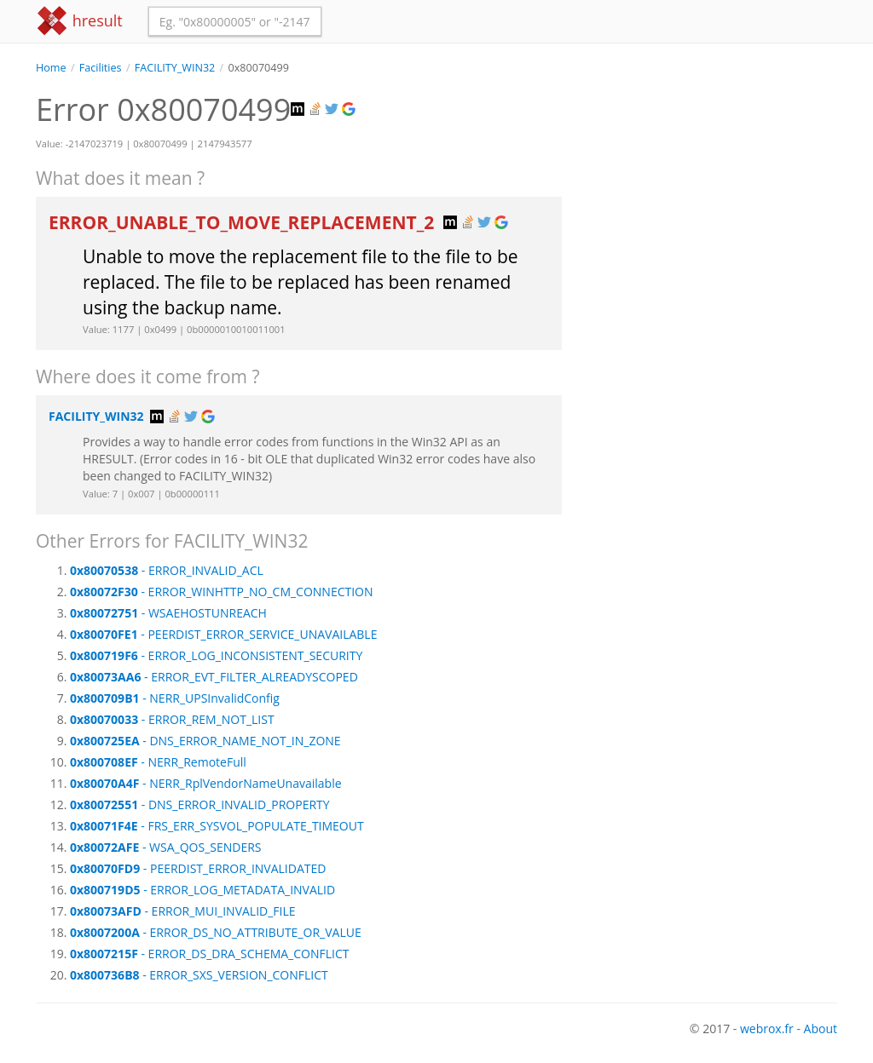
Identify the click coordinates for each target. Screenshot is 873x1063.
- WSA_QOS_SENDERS (166, 847)
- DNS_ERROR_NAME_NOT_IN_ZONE (205, 741)
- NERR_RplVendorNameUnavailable (206, 783)
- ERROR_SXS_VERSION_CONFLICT (199, 975)
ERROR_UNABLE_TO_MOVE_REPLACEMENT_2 (244, 222)
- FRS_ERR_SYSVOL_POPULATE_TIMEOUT (217, 826)
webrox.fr (767, 1028)
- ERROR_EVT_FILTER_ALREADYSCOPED (214, 677)
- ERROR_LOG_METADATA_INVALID (202, 890)
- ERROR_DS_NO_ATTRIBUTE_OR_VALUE (215, 932)
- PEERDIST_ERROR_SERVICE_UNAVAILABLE (223, 634)
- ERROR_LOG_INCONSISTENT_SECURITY (216, 655)
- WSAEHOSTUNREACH (168, 613)
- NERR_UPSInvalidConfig (175, 698)
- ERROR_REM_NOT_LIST (172, 719)
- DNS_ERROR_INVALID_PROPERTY (200, 804)
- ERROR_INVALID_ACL (166, 570)
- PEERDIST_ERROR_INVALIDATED (198, 868)
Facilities (100, 67)
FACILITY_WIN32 (175, 67)
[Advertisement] (712, 182)
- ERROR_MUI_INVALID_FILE (183, 911)
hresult (79, 21)
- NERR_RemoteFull (158, 762)
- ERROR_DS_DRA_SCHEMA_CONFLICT (209, 953)
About (820, 1028)
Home (51, 67)
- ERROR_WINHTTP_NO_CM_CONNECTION (221, 591)
